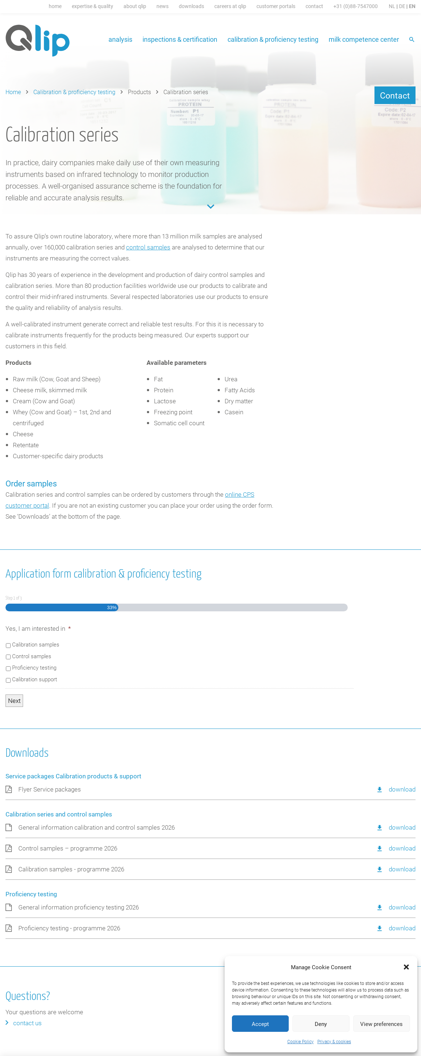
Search (412, 40)
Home (55, 6)
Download (402, 789)
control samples (148, 247)
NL (392, 6)
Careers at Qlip (230, 6)
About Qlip (134, 6)
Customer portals (275, 6)
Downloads (191, 6)
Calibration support (34, 679)
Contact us (27, 1023)
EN (412, 6)
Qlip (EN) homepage (37, 40)
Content (210, 206)
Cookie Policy (300, 1041)
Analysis (120, 39)
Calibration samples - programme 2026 (71, 869)
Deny (321, 1023)
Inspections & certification (180, 39)
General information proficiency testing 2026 (78, 907)
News (162, 6)
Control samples (31, 656)
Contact (314, 6)
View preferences (381, 1023)
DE (402, 6)
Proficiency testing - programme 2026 (69, 928)
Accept (260, 1023)
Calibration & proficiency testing (273, 39)
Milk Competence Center (364, 39)
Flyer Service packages (49, 789)
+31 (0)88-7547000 (355, 6)
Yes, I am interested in (38, 629)
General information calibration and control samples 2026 (96, 827)
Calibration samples (35, 644)
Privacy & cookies (334, 1041)
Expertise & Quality (92, 6)
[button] (406, 967)
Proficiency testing (34, 667)
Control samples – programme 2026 (67, 848)
